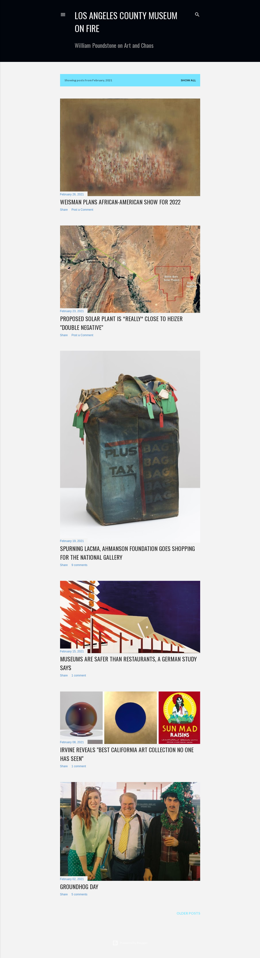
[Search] (197, 13)
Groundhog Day (79, 886)
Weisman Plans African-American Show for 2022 (120, 201)
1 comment (79, 675)
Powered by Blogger (130, 943)
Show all (188, 80)
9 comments (79, 565)
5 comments (79, 894)
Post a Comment (82, 209)
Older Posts (188, 913)
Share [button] (64, 209)
